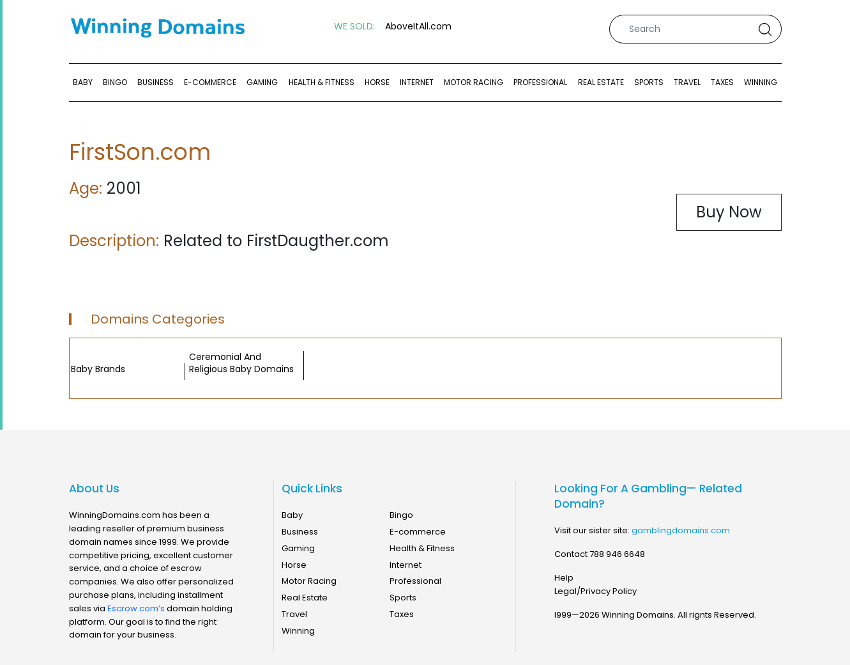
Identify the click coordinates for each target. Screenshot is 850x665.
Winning (760, 82)
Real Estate (601, 82)
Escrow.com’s (136, 608)
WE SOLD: (354, 26)
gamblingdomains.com (681, 530)
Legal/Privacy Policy (595, 591)
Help (563, 578)
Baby (83, 82)
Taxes (722, 82)
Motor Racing (473, 82)
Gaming (262, 82)
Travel (687, 82)
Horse (377, 82)
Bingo (115, 82)
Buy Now (729, 212)
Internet (417, 82)
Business (155, 82)
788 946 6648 (617, 554)
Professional (540, 82)
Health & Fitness (321, 82)
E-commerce (210, 82)
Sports (649, 82)
